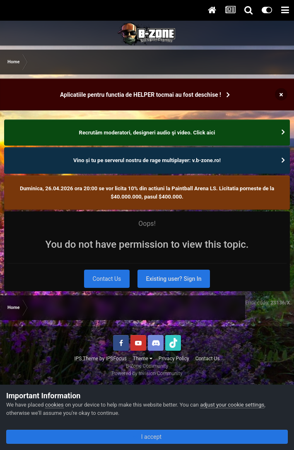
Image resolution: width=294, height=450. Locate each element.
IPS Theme (86, 358)
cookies (54, 405)
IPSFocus (116, 358)
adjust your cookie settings (232, 405)
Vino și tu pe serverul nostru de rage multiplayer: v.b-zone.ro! (147, 160)
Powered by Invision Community (147, 373)
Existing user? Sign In (174, 278)
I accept (147, 436)
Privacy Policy (174, 358)
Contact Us (107, 278)
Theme (142, 358)
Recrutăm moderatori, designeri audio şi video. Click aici (147, 132)
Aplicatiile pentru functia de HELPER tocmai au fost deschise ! (140, 94)
